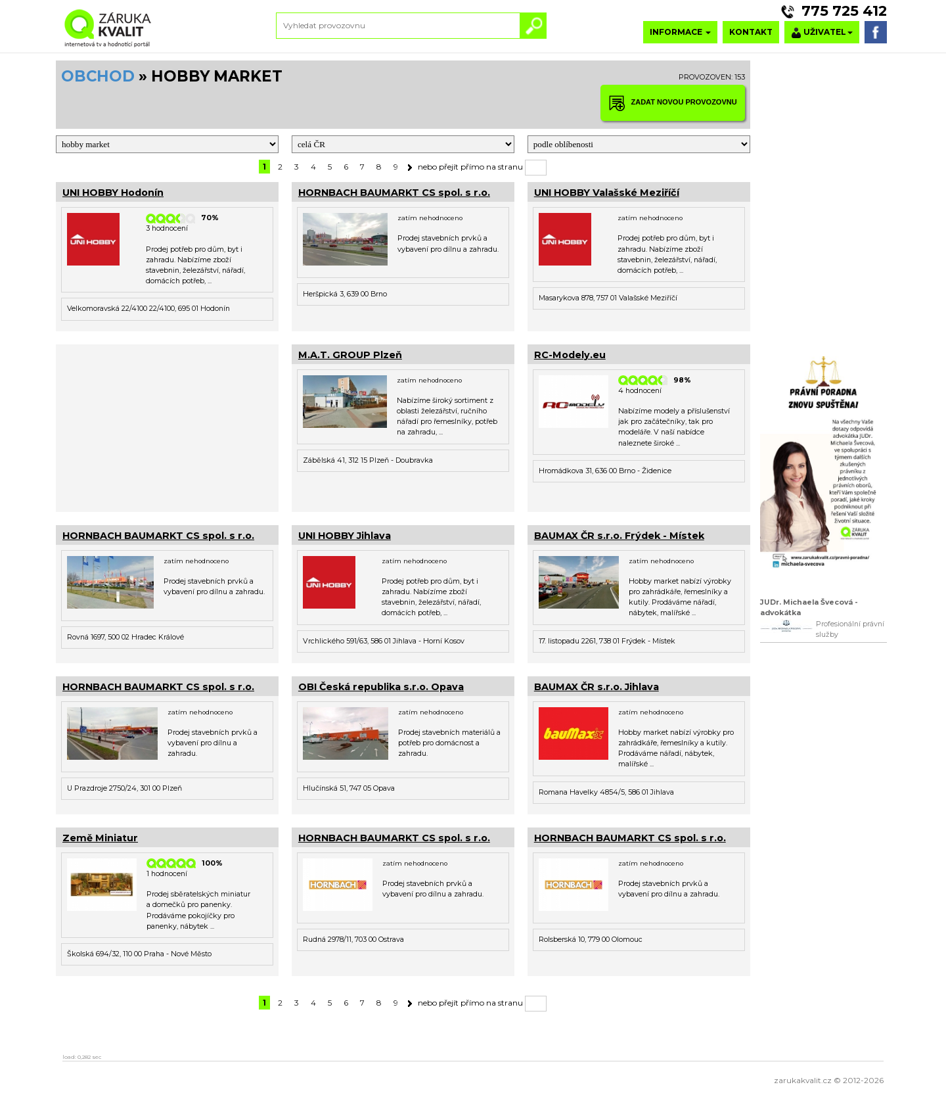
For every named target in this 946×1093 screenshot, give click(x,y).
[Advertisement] (167, 426)
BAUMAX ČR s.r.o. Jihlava (596, 687)
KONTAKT (751, 32)
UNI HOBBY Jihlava (344, 536)
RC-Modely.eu (570, 355)
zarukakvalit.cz (803, 1080)
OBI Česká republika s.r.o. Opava (381, 687)
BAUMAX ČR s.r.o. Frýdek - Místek (619, 536)
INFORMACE (680, 32)
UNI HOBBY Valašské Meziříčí (606, 192)
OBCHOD (98, 76)
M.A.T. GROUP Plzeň (350, 355)
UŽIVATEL (822, 32)
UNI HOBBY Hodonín (113, 192)
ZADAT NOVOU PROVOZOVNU (672, 103)
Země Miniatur (100, 838)
